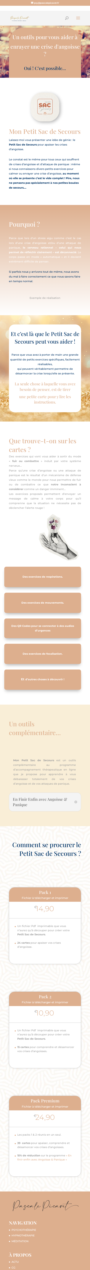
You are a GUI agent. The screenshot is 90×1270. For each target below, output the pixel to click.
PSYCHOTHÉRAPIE (24, 1230)
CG (13, 1267)
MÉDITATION (20, 1241)
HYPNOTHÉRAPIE (23, 1235)
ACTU (15, 1262)
